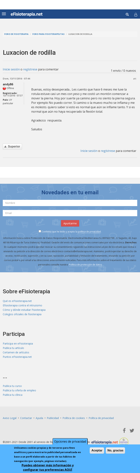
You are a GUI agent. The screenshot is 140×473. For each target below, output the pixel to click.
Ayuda (39, 418)
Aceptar (96, 450)
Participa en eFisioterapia (18, 343)
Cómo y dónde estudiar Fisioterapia (24, 310)
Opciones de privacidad (70, 441)
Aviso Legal (9, 418)
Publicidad (53, 418)
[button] (135, 14)
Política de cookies (74, 418)
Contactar (26, 418)
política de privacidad (89, 231)
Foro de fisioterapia (16, 34)
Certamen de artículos (16, 352)
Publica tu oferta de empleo (19, 390)
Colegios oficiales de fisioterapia (22, 314)
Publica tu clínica (12, 395)
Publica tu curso (12, 386)
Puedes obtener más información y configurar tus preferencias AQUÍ (48, 467)
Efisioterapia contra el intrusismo (22, 305)
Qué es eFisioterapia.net (17, 301)
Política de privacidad (101, 418)
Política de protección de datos (85, 264)
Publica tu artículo (13, 348)
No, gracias (115, 450)
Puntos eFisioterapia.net (17, 357)
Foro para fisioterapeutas (48, 34)
